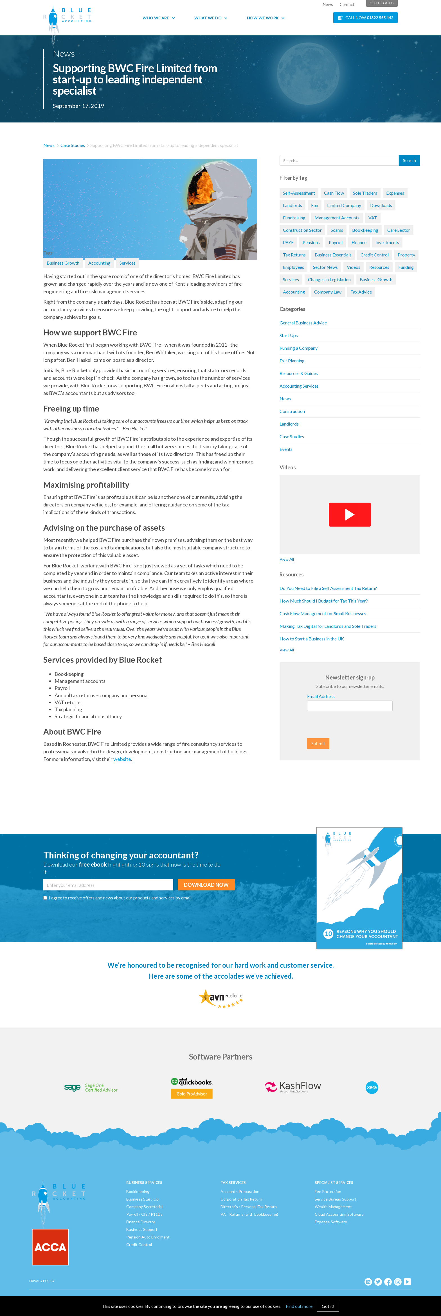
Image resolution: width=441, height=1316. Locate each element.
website (122, 759)
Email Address (321, 696)
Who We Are (156, 17)
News (328, 4)
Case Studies (72, 145)
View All (287, 559)
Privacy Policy (42, 1281)
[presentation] (350, 725)
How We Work (263, 17)
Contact (347, 4)
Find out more (299, 1306)
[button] (162, 17)
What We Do (208, 17)
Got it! (328, 1306)
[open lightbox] (150, 201)
